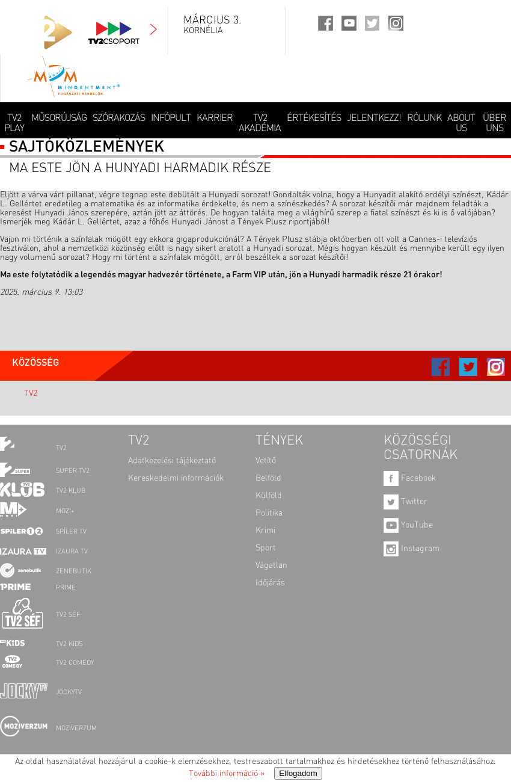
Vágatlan (271, 565)
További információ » (227, 773)
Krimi (265, 530)
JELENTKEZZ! (374, 118)
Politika (269, 513)
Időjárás (270, 583)
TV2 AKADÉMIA (260, 124)
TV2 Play (14, 124)
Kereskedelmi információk (176, 478)
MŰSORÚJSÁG (59, 118)
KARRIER (215, 118)
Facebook (410, 478)
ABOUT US (461, 124)
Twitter (405, 501)
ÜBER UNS (494, 124)
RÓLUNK (424, 118)
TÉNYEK (279, 441)
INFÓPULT (171, 118)
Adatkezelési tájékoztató (172, 461)
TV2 (30, 393)
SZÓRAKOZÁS (119, 118)
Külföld (269, 495)
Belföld (268, 478)
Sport (266, 548)
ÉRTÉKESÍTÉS (314, 118)
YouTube (408, 525)
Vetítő (266, 461)
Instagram (411, 548)
